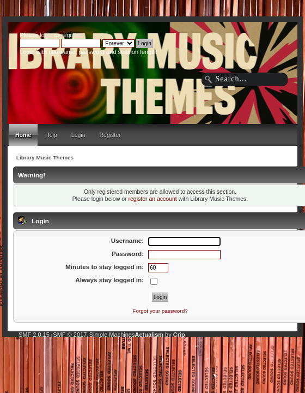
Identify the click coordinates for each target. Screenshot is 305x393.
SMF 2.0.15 (34, 334)
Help (51, 135)
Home (23, 135)
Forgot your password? (159, 311)
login (46, 35)
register (71, 35)
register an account (152, 198)
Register (110, 135)
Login (78, 135)
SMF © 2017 (70, 334)
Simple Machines (112, 334)
